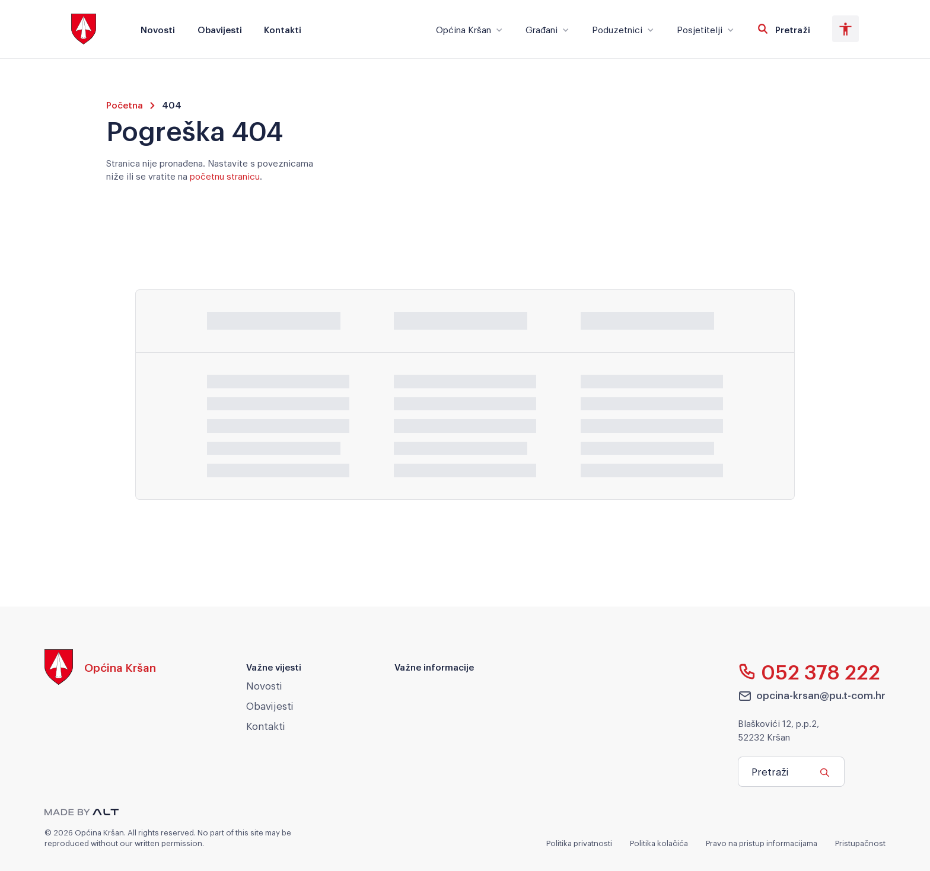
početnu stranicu (225, 175)
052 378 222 (809, 671)
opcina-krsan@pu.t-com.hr (812, 695)
